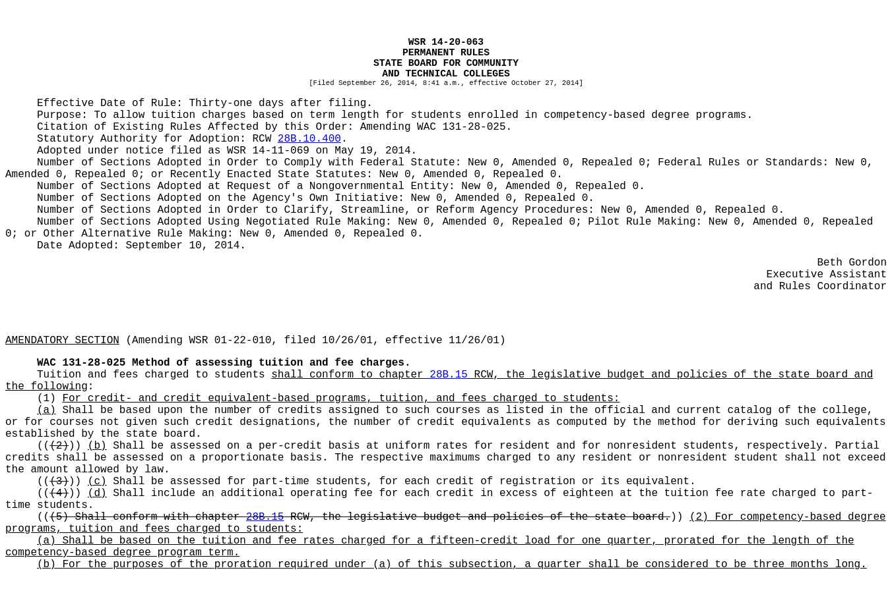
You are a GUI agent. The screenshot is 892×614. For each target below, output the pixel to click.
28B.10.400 (309, 139)
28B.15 (449, 375)
